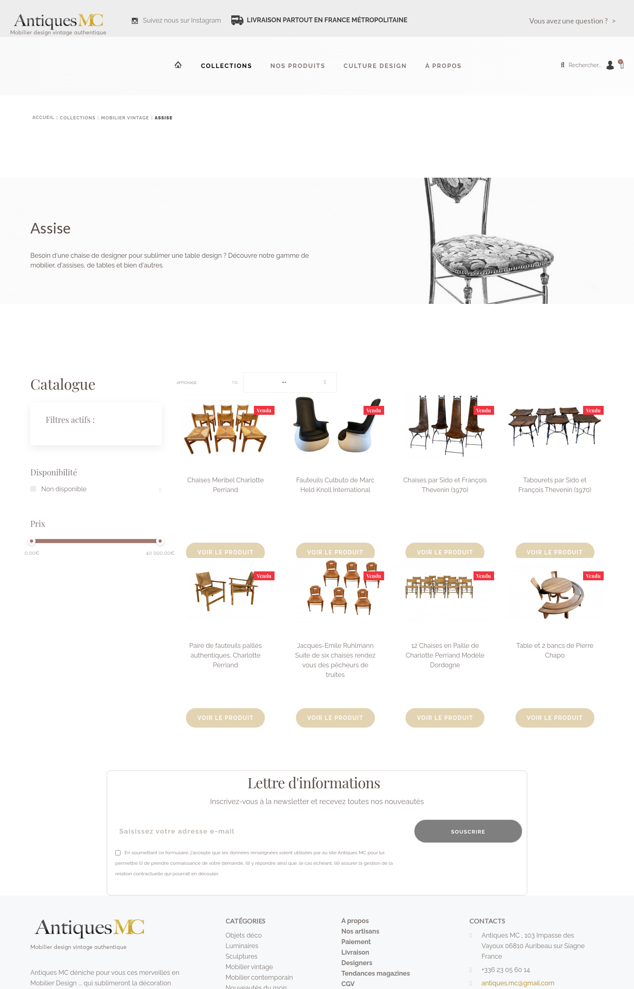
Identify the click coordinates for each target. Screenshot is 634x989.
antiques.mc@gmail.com (518, 983)
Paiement (356, 942)
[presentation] (461, 863)
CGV (348, 984)
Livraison (355, 952)
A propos (355, 921)
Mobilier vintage (249, 967)
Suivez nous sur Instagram (182, 20)
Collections (226, 66)
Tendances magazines (375, 973)
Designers (356, 963)
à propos (443, 66)
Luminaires (242, 946)
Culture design (375, 66)
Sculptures (242, 956)
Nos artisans (360, 931)
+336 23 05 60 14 (506, 970)
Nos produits (298, 66)
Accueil (177, 64)
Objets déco (244, 935)
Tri (235, 383)
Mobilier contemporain (259, 977)
